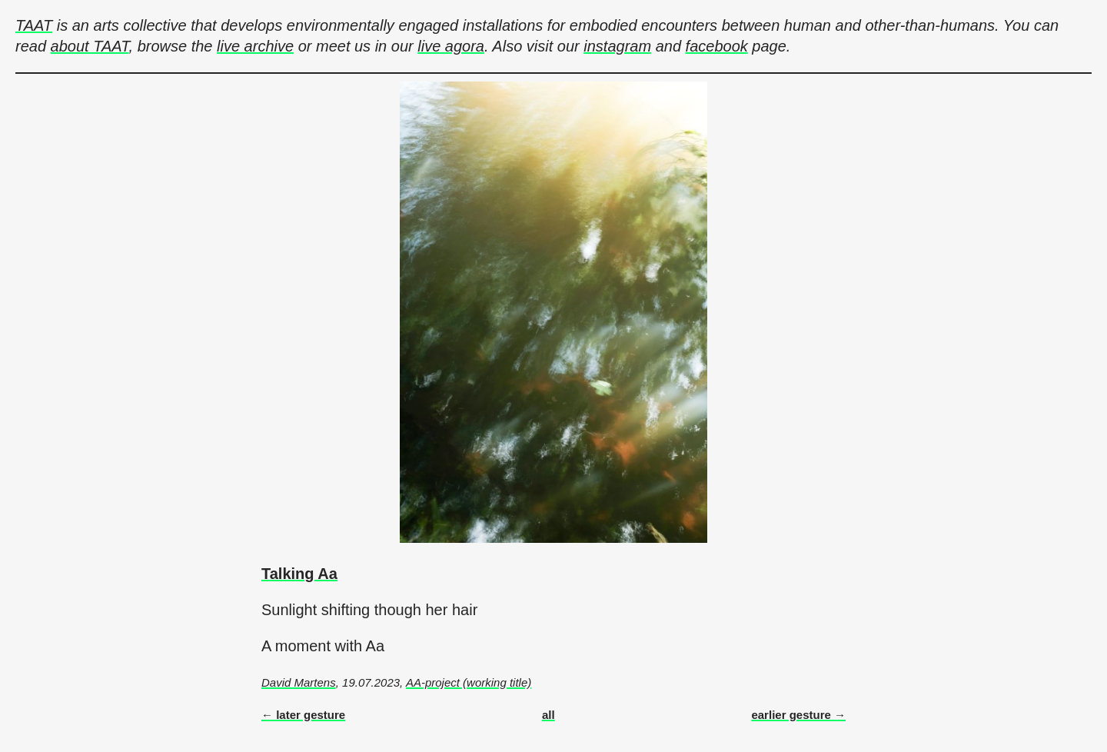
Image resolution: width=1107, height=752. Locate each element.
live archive (255, 46)
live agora (450, 46)
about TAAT (90, 46)
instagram (617, 46)
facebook (717, 46)
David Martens (298, 682)
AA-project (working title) (468, 682)
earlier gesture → (798, 714)
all (548, 714)
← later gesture (303, 714)
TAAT (33, 25)
